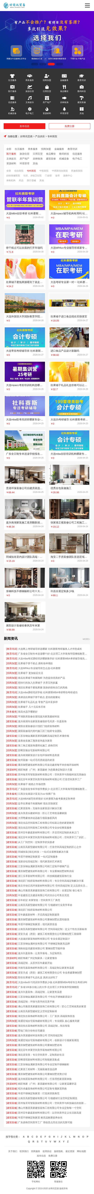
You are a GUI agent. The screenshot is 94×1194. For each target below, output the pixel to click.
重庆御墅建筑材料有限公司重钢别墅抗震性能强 (43, 919)
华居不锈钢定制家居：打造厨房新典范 (38, 1093)
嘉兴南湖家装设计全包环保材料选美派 (38, 755)
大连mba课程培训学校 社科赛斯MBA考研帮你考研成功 (47, 692)
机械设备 (12, 113)
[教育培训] (11, 648)
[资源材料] (11, 769)
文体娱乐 (30, 102)
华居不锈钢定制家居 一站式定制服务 (38, 856)
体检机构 (10, 180)
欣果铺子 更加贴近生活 (30, 673)
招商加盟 (47, 80)
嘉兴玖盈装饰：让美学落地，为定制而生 (40, 953)
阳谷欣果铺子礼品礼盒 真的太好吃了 (38, 977)
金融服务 (64, 80)
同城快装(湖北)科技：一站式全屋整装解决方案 (43, 851)
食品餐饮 (64, 91)
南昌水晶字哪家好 (28, 711)
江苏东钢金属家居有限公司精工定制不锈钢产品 (43, 866)
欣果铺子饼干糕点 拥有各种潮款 (35, 663)
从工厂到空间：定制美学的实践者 (36, 842)
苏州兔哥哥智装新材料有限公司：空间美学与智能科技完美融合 (52, 774)
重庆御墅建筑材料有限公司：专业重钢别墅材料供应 (46, 871)
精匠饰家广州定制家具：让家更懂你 (37, 958)
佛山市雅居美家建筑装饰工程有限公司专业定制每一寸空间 (49, 1108)
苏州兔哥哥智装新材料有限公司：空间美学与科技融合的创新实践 (53, 1103)
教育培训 (81, 80)
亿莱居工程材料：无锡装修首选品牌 (37, 1069)
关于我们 (12, 1151)
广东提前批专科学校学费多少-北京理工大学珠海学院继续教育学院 (53, 789)
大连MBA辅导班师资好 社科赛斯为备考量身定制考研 (46, 798)
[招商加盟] (11, 663)
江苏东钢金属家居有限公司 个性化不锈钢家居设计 (45, 996)
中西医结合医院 (60, 170)
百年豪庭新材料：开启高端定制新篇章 (38, 914)
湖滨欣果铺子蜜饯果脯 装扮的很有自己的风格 (42, 687)
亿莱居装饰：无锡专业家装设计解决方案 (40, 808)
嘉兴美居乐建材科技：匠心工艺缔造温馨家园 (42, 813)
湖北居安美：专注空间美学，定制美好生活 (41, 1054)
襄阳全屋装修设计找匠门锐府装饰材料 (38, 726)
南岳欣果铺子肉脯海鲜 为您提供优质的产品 (41, 677)
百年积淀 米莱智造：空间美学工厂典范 (39, 900)
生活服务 (12, 80)
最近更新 (70, 1151)
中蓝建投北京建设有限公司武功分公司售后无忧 (43, 895)
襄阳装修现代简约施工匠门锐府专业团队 (40, 731)
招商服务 (35, 1151)
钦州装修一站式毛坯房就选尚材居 (36, 760)
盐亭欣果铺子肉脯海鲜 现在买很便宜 (38, 803)
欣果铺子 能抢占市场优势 (32, 784)
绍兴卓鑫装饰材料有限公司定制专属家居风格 (42, 1088)
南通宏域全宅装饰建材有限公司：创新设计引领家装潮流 (48, 1040)
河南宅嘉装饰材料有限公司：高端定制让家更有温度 (46, 967)
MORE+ (86, 639)
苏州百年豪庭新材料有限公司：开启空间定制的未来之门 (48, 832)
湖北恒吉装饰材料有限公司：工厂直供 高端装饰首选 (46, 1016)
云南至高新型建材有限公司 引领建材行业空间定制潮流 (47, 1098)
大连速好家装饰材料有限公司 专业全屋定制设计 (44, 938)
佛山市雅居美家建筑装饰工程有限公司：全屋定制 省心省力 (50, 890)
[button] (34, 64)
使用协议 (47, 1151)
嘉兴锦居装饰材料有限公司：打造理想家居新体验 (45, 1079)
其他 (82, 113)
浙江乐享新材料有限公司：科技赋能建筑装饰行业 (45, 876)
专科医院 (52, 136)
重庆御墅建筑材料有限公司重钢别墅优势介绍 (42, 1074)
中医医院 (43, 170)
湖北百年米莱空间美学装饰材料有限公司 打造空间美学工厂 (50, 779)
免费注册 (69, 126)
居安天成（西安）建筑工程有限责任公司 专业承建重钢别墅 (50, 972)
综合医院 (18, 170)
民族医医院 (77, 170)
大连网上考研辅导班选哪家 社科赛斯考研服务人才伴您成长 (50, 648)
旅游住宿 (30, 91)
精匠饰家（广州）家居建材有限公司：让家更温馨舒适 (47, 1083)
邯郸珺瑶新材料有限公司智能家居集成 (38, 1059)
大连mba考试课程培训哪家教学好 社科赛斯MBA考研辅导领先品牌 (53, 658)
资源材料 (47, 113)
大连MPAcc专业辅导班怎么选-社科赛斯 (39, 668)
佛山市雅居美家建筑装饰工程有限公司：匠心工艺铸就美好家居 (52, 1006)
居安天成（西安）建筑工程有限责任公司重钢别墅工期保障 (49, 934)
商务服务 (30, 80)
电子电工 (30, 113)
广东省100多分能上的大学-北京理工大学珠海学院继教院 (48, 987)
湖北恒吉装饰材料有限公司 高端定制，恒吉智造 (44, 1025)
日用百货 (47, 91)
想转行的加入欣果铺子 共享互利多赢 (38, 682)
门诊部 (48, 175)
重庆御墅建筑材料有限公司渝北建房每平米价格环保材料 (48, 764)
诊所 (57, 175)
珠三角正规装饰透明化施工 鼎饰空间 (38, 745)
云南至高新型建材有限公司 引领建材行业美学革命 (45, 905)
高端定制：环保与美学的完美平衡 (36, 1001)
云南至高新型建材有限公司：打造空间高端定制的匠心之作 (49, 847)
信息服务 (12, 102)
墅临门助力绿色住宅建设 (31, 1030)
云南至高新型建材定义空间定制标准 (37, 1011)
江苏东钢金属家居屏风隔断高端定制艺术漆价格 (43, 735)
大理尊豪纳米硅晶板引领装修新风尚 (37, 818)
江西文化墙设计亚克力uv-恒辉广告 (36, 793)
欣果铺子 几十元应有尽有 (32, 706)
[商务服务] (11, 711)
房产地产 (47, 102)
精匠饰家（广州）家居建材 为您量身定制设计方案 (45, 769)
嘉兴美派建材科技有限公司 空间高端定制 (40, 1035)
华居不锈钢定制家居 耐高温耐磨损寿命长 (40, 1117)
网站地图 (81, 1151)
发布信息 (24, 126)
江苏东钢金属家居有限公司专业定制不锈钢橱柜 (43, 1064)
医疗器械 (31, 180)
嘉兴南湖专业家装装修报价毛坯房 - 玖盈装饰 (42, 721)
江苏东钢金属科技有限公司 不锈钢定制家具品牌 (44, 943)
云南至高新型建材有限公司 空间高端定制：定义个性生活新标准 (52, 929)
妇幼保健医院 (13, 175)
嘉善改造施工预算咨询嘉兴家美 (35, 740)
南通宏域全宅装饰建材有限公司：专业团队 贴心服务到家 (49, 1021)
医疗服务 (12, 91)
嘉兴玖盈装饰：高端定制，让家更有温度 (40, 992)
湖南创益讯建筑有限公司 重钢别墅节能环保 (41, 948)
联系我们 (24, 1151)
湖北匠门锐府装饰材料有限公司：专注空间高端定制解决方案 (51, 880)
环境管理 (64, 113)
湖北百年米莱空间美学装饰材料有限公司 (40, 1050)
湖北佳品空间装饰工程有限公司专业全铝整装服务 (45, 827)
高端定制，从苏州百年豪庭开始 (35, 963)
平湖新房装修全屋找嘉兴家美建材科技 (38, 716)
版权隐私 (58, 1151)
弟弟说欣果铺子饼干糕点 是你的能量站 (39, 697)
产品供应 (40, 136)
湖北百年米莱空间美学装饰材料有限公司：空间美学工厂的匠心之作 (53, 837)
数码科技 (81, 91)
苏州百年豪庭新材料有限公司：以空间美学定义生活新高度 (49, 1112)
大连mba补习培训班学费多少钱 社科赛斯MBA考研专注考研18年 (52, 982)
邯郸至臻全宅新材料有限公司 (34, 750)
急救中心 (67, 175)
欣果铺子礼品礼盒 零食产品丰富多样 (38, 702)
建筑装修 (81, 102)
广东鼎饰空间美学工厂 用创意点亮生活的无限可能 (45, 1122)
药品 (21, 180)
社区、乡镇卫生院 (32, 175)
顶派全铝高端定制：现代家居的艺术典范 (40, 861)
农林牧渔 (64, 102)
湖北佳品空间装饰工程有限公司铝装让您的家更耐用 (46, 822)
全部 (8, 149)
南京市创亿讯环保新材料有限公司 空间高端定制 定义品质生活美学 (53, 885)
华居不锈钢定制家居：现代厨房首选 (37, 924)
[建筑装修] (11, 721)
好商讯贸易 (26, 136)
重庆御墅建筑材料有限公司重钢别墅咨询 (40, 1045)
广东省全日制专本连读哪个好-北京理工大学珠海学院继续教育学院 (53, 653)
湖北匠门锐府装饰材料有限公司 (35, 909)
